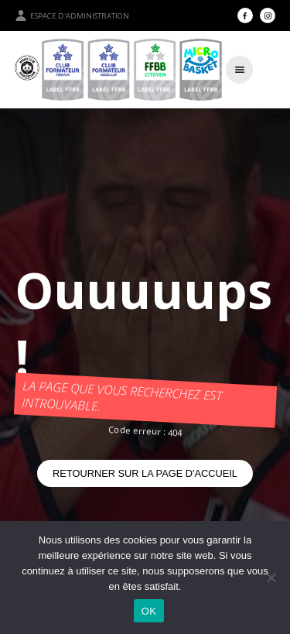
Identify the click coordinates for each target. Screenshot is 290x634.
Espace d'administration (72, 15)
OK (149, 611)
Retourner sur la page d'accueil (145, 473)
